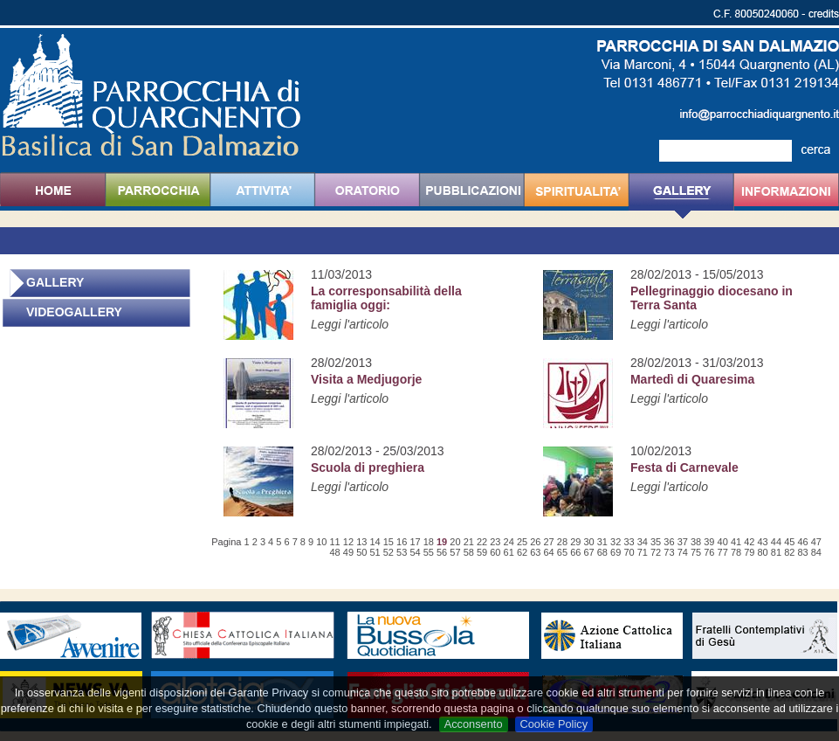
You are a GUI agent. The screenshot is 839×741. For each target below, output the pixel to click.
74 (682, 552)
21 (469, 542)
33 (628, 542)
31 (602, 542)
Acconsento (473, 724)
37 (682, 542)
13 (361, 542)
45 (789, 542)
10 (321, 542)
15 (388, 542)
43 (763, 542)
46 (802, 542)
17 (414, 542)
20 (455, 542)
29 (575, 542)
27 (549, 542)
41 (736, 542)
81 (776, 552)
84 (816, 552)
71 (642, 552)
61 (509, 552)
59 (482, 552)
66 (575, 552)
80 (763, 552)
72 (655, 552)
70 (628, 552)
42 (749, 542)
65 (562, 552)
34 (642, 542)
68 (602, 552)
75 (696, 552)
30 (588, 542)
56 (442, 552)
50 (361, 552)
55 (428, 552)
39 (709, 542)
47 (816, 542)
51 (374, 552)
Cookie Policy (554, 724)
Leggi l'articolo (350, 324)
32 (615, 542)
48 (335, 552)
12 (348, 542)
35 (655, 542)
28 (562, 542)
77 (723, 552)
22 (482, 542)
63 (535, 552)
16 (401, 542)
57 (455, 552)
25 (522, 542)
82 (789, 552)
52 (388, 552)
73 (669, 552)
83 (802, 552)
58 (469, 552)
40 (723, 542)
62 (522, 552)
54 (414, 552)
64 (549, 552)
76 (709, 552)
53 (401, 552)
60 (495, 552)
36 (669, 542)
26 (535, 542)
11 (335, 542)
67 (588, 552)
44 (776, 542)
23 (495, 542)
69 (615, 552)
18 (428, 542)
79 (749, 552)
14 (374, 542)
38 (696, 542)
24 (509, 542)
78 (736, 552)
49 (348, 552)
